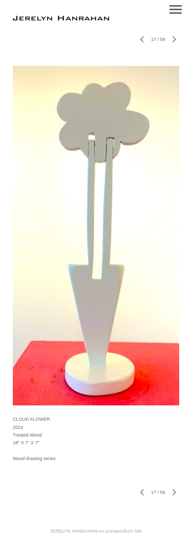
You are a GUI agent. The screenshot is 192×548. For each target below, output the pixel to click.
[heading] (61, 18)
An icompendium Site (120, 531)
